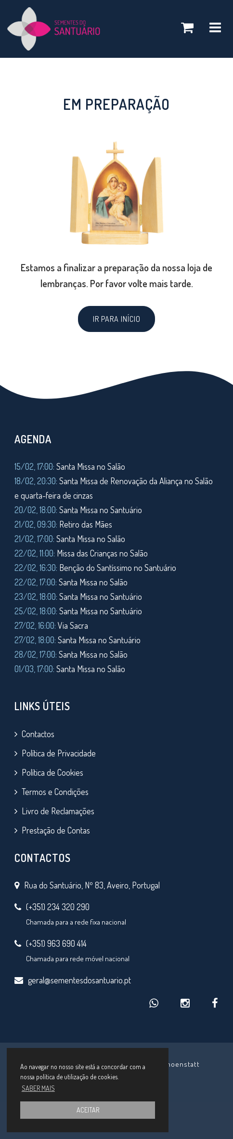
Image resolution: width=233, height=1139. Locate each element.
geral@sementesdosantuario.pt (79, 980)
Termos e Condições (55, 791)
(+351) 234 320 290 (58, 906)
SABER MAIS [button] (38, 1088)
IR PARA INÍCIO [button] (117, 319)
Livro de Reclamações (58, 811)
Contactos (38, 733)
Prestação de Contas (56, 830)
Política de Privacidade (59, 753)
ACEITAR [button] (88, 1110)
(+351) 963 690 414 (56, 943)
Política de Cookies (52, 772)
